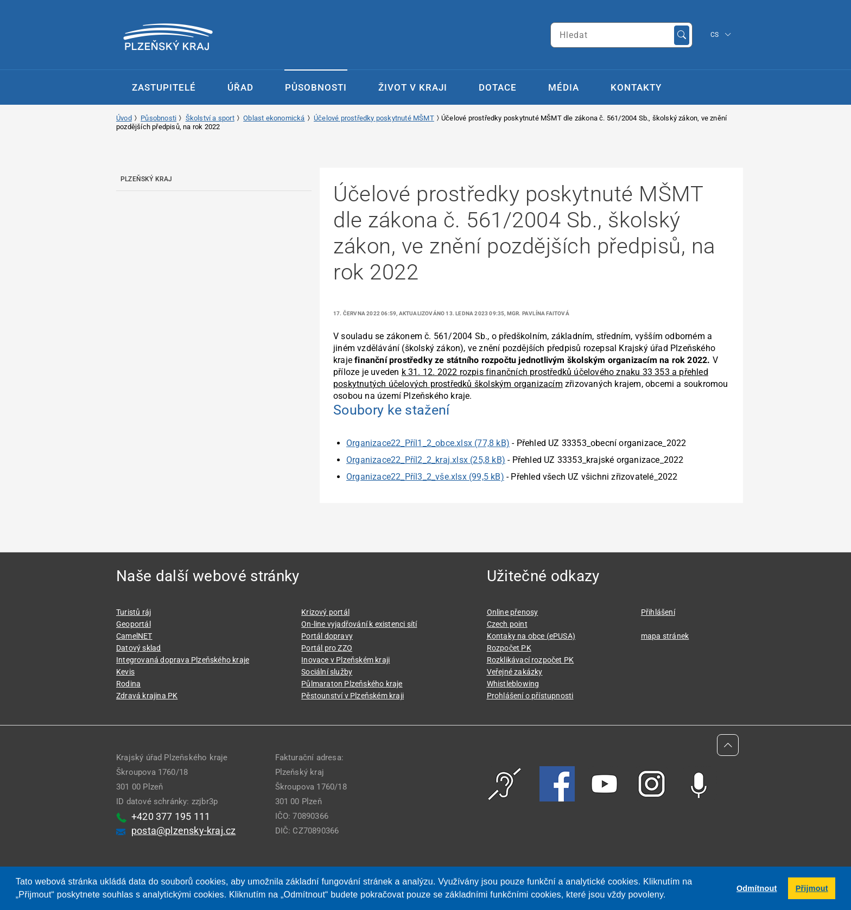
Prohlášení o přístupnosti (530, 695)
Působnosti (316, 87)
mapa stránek (665, 636)
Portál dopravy (327, 636)
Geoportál (133, 624)
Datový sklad (138, 648)
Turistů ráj (133, 612)
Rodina (128, 683)
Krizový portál (325, 612)
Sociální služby (326, 671)
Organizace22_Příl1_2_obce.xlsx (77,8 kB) (428, 443)
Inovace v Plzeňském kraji (345, 660)
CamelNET (134, 636)
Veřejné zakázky (515, 671)
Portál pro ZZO (326, 648)
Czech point (507, 624)
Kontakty (636, 87)
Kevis (125, 671)
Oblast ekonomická (273, 118)
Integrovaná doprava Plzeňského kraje (182, 660)
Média (563, 87)
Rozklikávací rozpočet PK (530, 660)
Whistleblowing (513, 683)
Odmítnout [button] (756, 888)
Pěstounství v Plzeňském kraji (352, 695)
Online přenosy (512, 612)
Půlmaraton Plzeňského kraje (351, 683)
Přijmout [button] (812, 888)
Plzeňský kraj (146, 179)
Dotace (498, 87)
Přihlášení (658, 612)
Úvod (124, 118)
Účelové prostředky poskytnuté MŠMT (374, 118)
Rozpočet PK (509, 648)
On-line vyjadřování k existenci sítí (359, 624)
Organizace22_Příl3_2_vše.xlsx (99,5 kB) (425, 477)
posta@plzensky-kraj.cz (183, 830)
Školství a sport (210, 118)
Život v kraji (412, 87)
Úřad (240, 87)
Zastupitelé (164, 87)
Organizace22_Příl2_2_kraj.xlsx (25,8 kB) (425, 460)
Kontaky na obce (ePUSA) (531, 636)
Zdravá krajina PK (146, 695)
